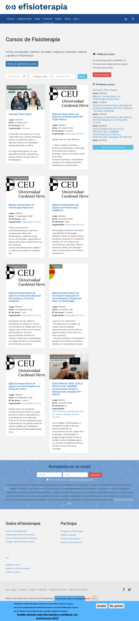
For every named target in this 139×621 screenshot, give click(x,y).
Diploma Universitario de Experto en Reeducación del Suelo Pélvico (67, 117)
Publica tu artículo (68, 534)
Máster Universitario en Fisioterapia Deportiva (21, 206)
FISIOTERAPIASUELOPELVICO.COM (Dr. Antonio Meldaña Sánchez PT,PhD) (67, 414)
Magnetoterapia (24, 18)
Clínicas (67, 18)
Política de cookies (58, 589)
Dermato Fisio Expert (20, 114)
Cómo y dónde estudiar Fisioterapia (21, 538)
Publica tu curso (13, 564)
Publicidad (42, 589)
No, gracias (116, 606)
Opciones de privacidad (69, 598)
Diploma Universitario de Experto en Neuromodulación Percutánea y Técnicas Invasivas (25, 297)
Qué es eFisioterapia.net (16, 531)
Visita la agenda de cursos (22, 63)
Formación (47, 18)
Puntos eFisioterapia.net (71, 542)
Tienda (37, 18)
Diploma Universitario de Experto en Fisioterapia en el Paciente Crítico (24, 386)
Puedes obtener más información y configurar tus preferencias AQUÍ (47, 616)
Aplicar (82, 76)
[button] (132, 19)
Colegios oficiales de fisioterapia (20, 542)
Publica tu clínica (13, 572)
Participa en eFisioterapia (72, 531)
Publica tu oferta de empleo (18, 568)
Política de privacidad (78, 589)
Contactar (22, 589)
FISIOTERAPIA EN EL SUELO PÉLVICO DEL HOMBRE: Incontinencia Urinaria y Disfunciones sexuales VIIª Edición (67, 389)
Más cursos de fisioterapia (113, 147)
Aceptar (101, 606)
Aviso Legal (11, 589)
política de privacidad (83, 480)
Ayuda (32, 589)
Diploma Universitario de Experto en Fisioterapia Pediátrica (65, 208)
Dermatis (26, 128)
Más (76, 18)
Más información (101, 74)
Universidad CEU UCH (74, 134)
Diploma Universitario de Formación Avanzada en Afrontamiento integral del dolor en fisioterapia (66, 297)
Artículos (11, 18)
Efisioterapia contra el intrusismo (20, 534)
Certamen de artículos (70, 538)
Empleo (58, 18)
